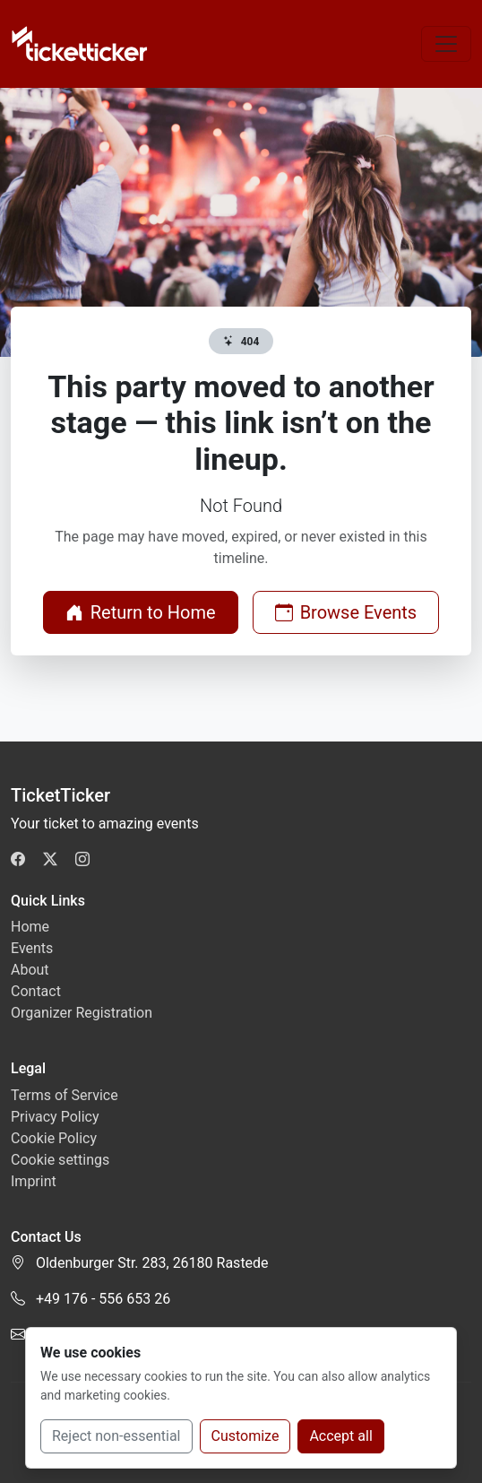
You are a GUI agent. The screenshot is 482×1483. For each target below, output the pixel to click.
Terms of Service (64, 1095)
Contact (36, 991)
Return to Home (140, 612)
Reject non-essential (116, 1435)
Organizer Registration (81, 1012)
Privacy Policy (55, 1116)
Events (32, 948)
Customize (245, 1435)
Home (30, 926)
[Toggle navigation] (446, 44)
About (30, 969)
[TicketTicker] (80, 44)
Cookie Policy (54, 1138)
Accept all (340, 1435)
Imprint (33, 1181)
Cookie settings (60, 1159)
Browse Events (346, 612)
